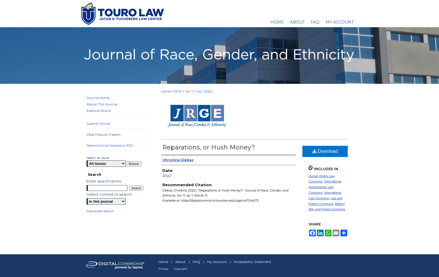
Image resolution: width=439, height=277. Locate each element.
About (180, 262)
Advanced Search (100, 211)
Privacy (163, 269)
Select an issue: (98, 158)
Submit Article (98, 123)
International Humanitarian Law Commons (325, 187)
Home (165, 91)
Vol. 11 (189, 91)
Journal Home (98, 98)
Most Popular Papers (103, 134)
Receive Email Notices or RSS (110, 145)
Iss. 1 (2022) (205, 91)
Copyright (181, 269)
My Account (217, 262)
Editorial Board (99, 111)
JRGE (178, 91)
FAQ (196, 262)
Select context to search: (109, 194)
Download (325, 151)
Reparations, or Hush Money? (208, 147)
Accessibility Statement (252, 262)
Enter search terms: (104, 181)
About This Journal (102, 104)
